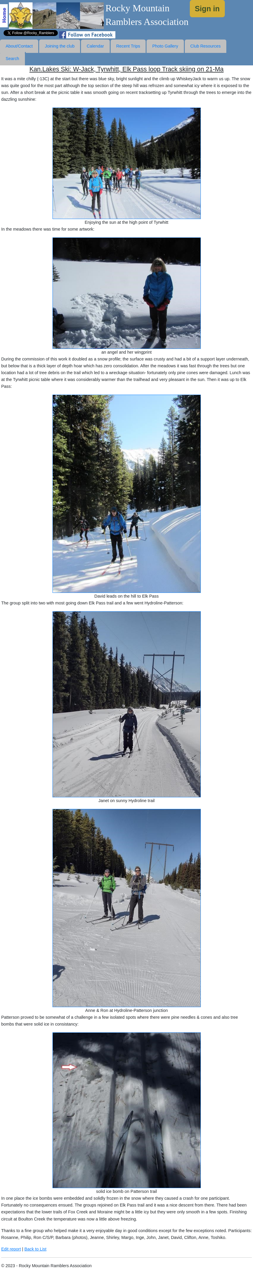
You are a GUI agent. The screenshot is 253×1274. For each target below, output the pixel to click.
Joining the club (59, 46)
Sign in (207, 8)
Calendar (95, 46)
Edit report (11, 1249)
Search (12, 58)
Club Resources (205, 46)
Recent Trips (128, 46)
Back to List (35, 1249)
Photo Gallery (165, 46)
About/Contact (19, 46)
